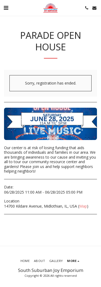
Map (83, 206)
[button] (6, 7)
